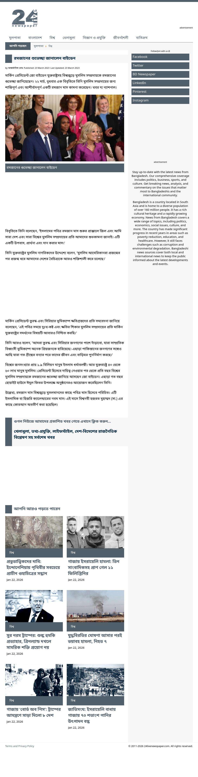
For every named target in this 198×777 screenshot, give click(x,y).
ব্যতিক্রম (142, 38)
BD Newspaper (144, 74)
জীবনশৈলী (120, 38)
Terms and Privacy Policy (19, 746)
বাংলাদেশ (35, 38)
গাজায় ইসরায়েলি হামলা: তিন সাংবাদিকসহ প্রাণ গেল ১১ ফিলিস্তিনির (93, 568)
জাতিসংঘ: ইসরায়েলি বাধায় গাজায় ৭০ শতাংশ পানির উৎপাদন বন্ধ (92, 716)
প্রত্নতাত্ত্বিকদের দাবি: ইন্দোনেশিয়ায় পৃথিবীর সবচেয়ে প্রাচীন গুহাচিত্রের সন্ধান (33, 568)
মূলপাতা (14, 38)
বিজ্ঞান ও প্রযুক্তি (94, 38)
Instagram (141, 100)
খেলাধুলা (69, 38)
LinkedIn (139, 83)
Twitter (138, 65)
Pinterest (139, 92)
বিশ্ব (52, 38)
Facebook (140, 57)
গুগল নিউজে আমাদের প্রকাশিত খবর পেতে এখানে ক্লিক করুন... (62, 421)
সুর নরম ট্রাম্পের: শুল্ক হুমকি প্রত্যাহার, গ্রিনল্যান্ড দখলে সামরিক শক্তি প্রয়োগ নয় (31, 642)
